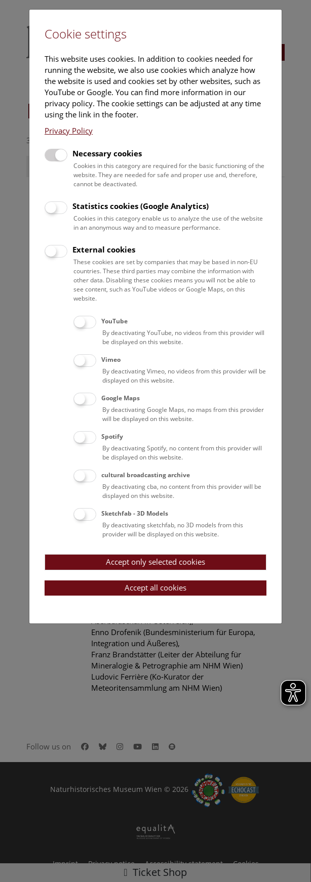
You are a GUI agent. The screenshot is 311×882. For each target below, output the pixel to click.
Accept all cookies (155, 587)
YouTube (114, 321)
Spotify (112, 436)
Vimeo (111, 359)
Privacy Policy (69, 130)
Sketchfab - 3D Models (134, 513)
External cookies (103, 249)
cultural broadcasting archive (145, 475)
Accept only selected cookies (155, 562)
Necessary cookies (107, 153)
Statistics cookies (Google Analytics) (140, 206)
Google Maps (120, 398)
